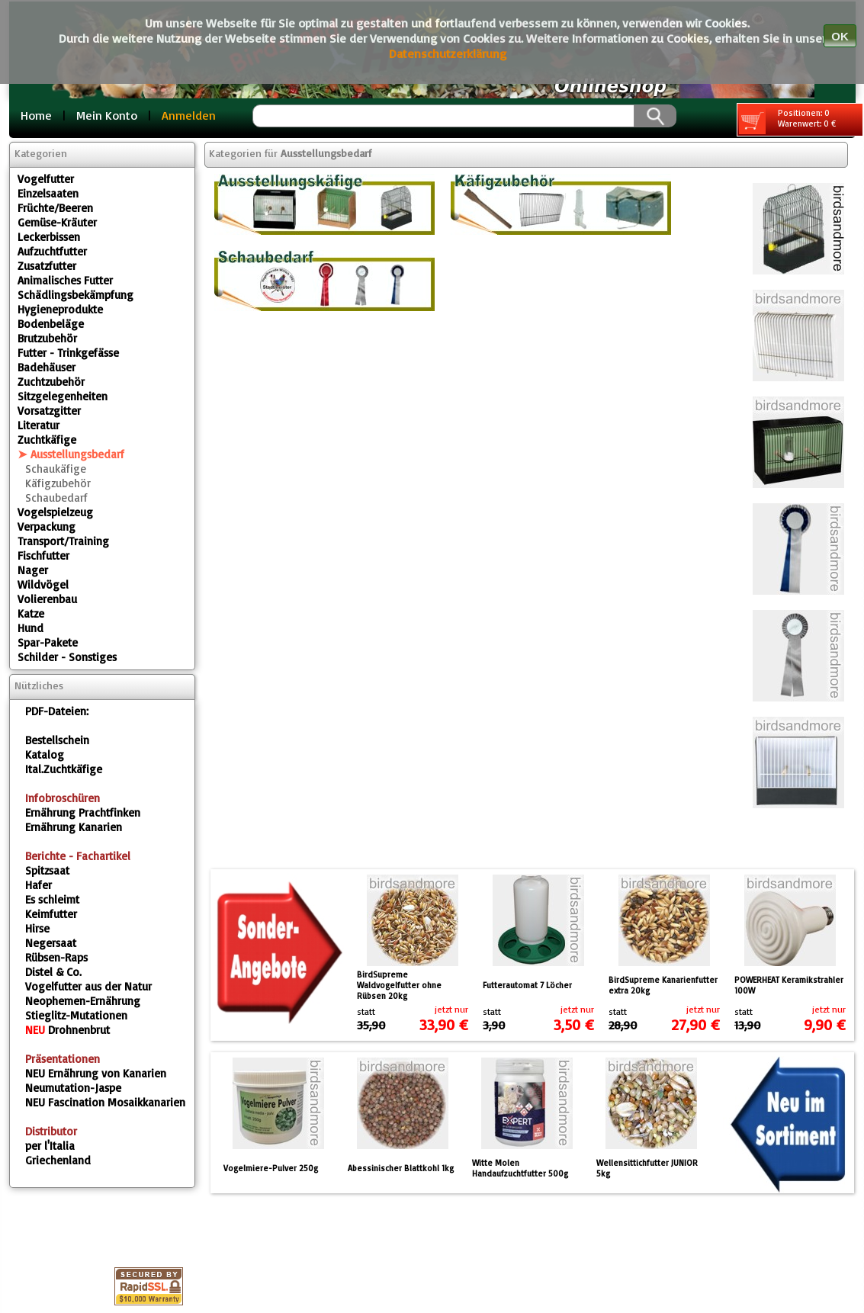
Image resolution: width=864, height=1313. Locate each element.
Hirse (37, 928)
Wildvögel (43, 584)
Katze (31, 613)
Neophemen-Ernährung (82, 1001)
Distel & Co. (53, 972)
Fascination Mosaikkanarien (105, 1102)
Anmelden (189, 115)
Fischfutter (43, 555)
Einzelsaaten (48, 193)
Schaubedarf (56, 497)
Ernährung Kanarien (73, 827)
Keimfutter (51, 914)
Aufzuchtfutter (52, 251)
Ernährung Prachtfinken (82, 812)
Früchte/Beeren (55, 208)
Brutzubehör (47, 338)
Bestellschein (57, 740)
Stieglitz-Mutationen (76, 1015)
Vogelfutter (46, 179)
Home (36, 115)
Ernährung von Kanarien (95, 1073)
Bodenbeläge (51, 323)
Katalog (44, 754)
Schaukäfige (55, 468)
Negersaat (50, 943)
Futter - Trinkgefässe (68, 352)
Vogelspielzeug (55, 512)
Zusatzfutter (47, 265)
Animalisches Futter (65, 280)
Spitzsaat (47, 870)
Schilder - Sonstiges (67, 657)
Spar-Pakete (48, 642)
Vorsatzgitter (49, 410)
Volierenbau (47, 599)
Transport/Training (63, 541)
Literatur (38, 425)
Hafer (38, 885)
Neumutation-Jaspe (73, 1087)
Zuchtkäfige (47, 439)
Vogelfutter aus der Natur (88, 986)
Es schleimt (52, 899)
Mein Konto (106, 115)
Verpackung (46, 526)
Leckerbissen (49, 237)
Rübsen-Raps (56, 957)
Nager (33, 570)
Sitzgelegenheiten (63, 396)
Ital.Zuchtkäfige (63, 769)
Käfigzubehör (58, 483)
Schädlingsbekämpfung (75, 294)
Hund (30, 628)
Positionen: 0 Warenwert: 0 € (787, 121)
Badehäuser (46, 367)
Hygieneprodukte (60, 309)
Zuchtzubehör (51, 381)
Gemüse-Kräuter (57, 222)
